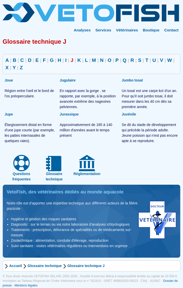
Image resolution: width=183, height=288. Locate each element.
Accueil (15, 266)
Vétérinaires (127, 30)
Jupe (9, 114)
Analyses (82, 30)
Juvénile (129, 114)
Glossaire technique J (86, 266)
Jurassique (69, 114)
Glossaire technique (45, 266)
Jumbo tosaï (132, 80)
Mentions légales (26, 285)
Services (103, 30)
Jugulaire (68, 80)
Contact (171, 30)
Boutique (151, 30)
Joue (9, 80)
